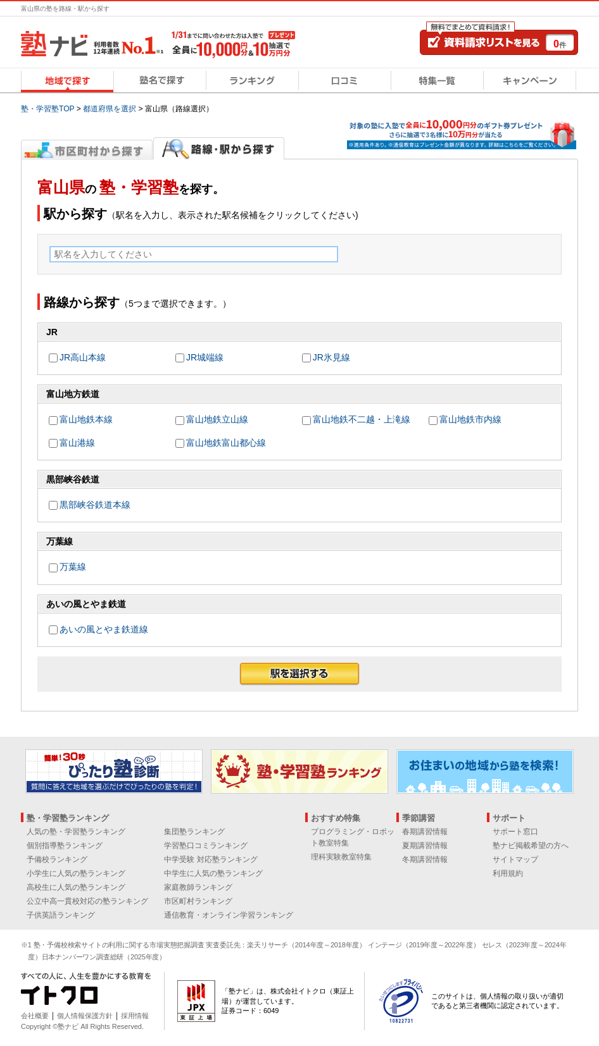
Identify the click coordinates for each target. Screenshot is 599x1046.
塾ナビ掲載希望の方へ (531, 845)
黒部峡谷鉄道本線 (95, 505)
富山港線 (77, 443)
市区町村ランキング (198, 901)
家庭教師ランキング (198, 887)
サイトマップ (515, 859)
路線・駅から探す (219, 148)
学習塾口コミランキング (206, 845)
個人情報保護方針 (85, 1015)
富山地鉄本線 (86, 419)
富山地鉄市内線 (470, 419)
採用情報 (135, 1015)
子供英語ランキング (61, 915)
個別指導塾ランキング (65, 845)
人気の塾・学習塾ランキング (76, 831)
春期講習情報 (425, 831)
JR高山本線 (83, 357)
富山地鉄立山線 (217, 419)
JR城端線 (205, 357)
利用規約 (508, 873)
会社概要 (35, 1015)
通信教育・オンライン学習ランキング (228, 915)
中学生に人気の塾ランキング (213, 873)
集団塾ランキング (194, 831)
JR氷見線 (331, 357)
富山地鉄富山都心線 (226, 443)
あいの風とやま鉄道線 (104, 629)
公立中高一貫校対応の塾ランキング (87, 901)
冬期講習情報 (425, 859)
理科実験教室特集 (341, 856)
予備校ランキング (57, 859)
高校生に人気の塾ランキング (76, 887)
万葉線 (73, 567)
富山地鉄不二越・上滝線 (361, 419)
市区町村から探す (87, 148)
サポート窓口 (515, 831)
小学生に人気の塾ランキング (76, 873)
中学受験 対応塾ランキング (210, 859)
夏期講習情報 (425, 845)
